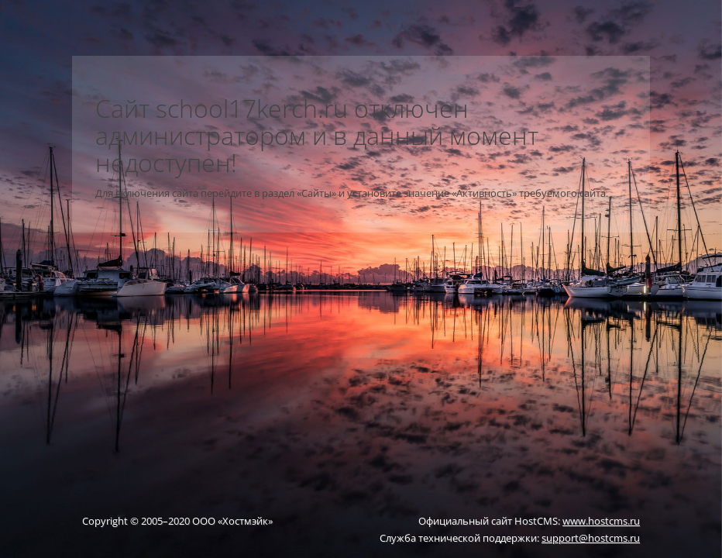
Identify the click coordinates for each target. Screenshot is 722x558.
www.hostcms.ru (601, 521)
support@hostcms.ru (591, 538)
